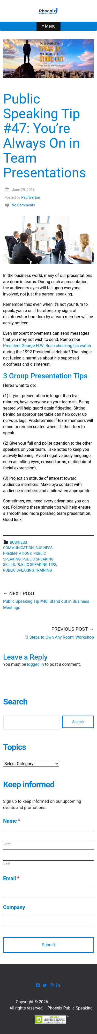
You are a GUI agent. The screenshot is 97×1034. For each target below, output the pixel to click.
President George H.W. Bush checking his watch (47, 345)
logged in (35, 664)
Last (7, 863)
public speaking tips (36, 565)
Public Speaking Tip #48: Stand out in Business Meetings (46, 604)
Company (14, 907)
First (7, 844)
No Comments (23, 205)
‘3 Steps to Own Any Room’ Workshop (59, 637)
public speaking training (27, 570)
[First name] (48, 835)
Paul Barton (30, 197)
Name (11, 821)
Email (11, 878)
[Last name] (48, 855)
